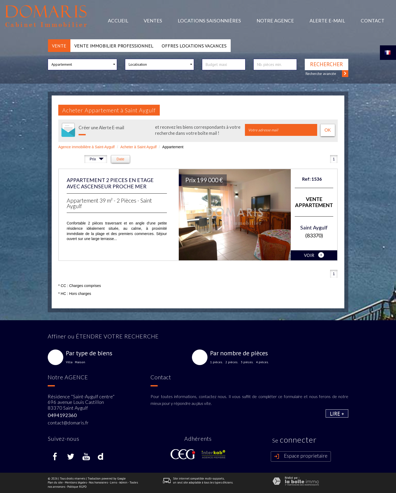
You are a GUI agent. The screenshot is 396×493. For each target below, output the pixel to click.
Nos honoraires (98, 482)
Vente (59, 45)
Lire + (337, 413)
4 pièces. (262, 362)
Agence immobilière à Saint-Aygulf (86, 147)
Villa (69, 362)
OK (328, 130)
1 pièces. (216, 362)
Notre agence (275, 20)
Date (120, 159)
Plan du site (55, 482)
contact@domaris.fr (68, 422)
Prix (97, 159)
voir (314, 255)
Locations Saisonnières (209, 20)
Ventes (153, 20)
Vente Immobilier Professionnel (113, 45)
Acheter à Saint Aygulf (138, 147)
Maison (80, 362)
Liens (113, 482)
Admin (123, 482)
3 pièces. (247, 362)
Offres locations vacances (194, 45)
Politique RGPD (77, 487)
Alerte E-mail (327, 20)
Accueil (118, 20)
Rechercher (326, 64)
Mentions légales (76, 482)
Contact (372, 20)
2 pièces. (231, 362)
